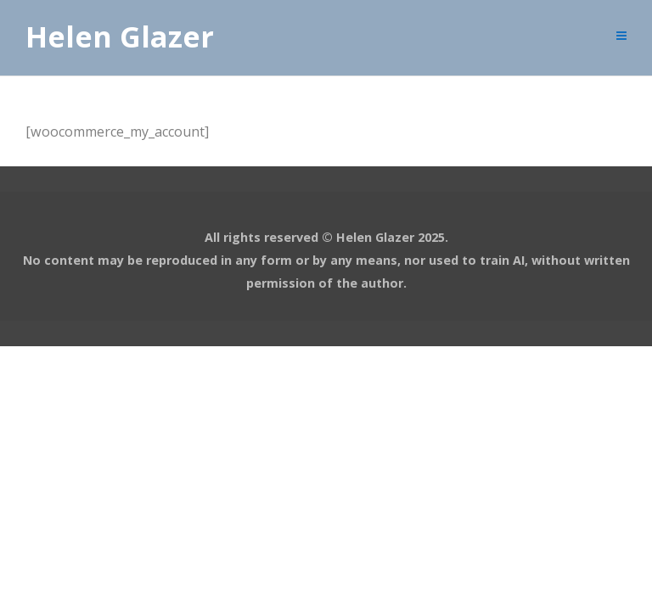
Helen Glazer (119, 37)
